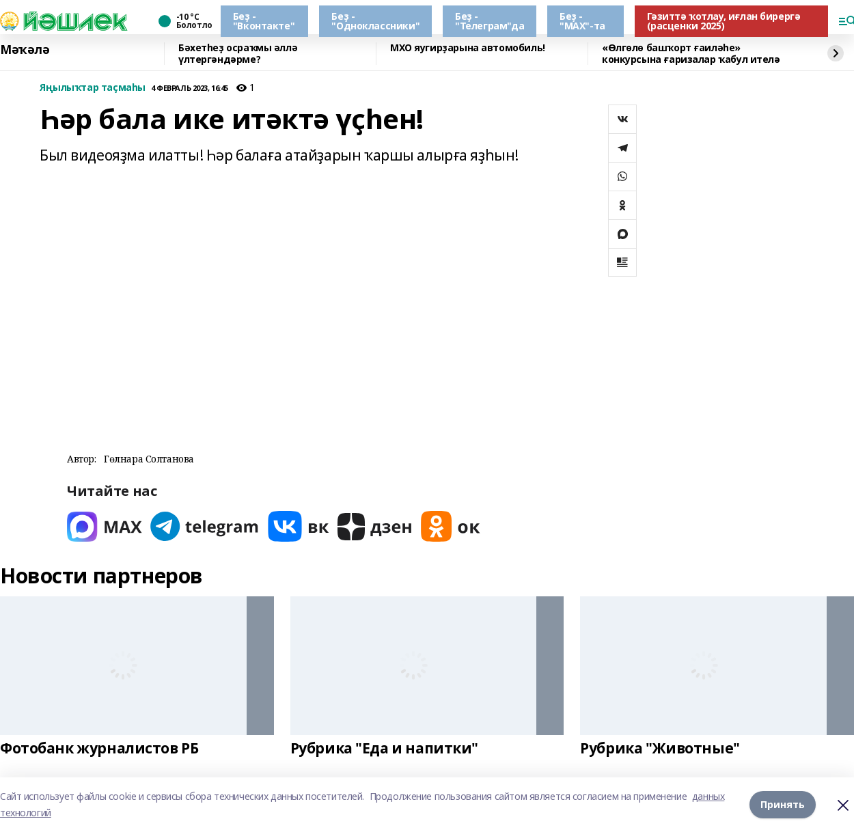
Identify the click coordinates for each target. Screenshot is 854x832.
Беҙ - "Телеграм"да (489, 21)
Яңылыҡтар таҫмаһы (93, 88)
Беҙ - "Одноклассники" (375, 21)
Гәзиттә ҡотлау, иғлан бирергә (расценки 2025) (724, 21)
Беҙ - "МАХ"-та (582, 21)
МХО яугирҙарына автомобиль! (467, 48)
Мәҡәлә (24, 49)
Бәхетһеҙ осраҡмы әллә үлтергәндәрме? (237, 53)
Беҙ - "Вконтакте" (263, 21)
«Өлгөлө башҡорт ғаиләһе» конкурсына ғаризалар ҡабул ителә (691, 53)
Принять (782, 804)
